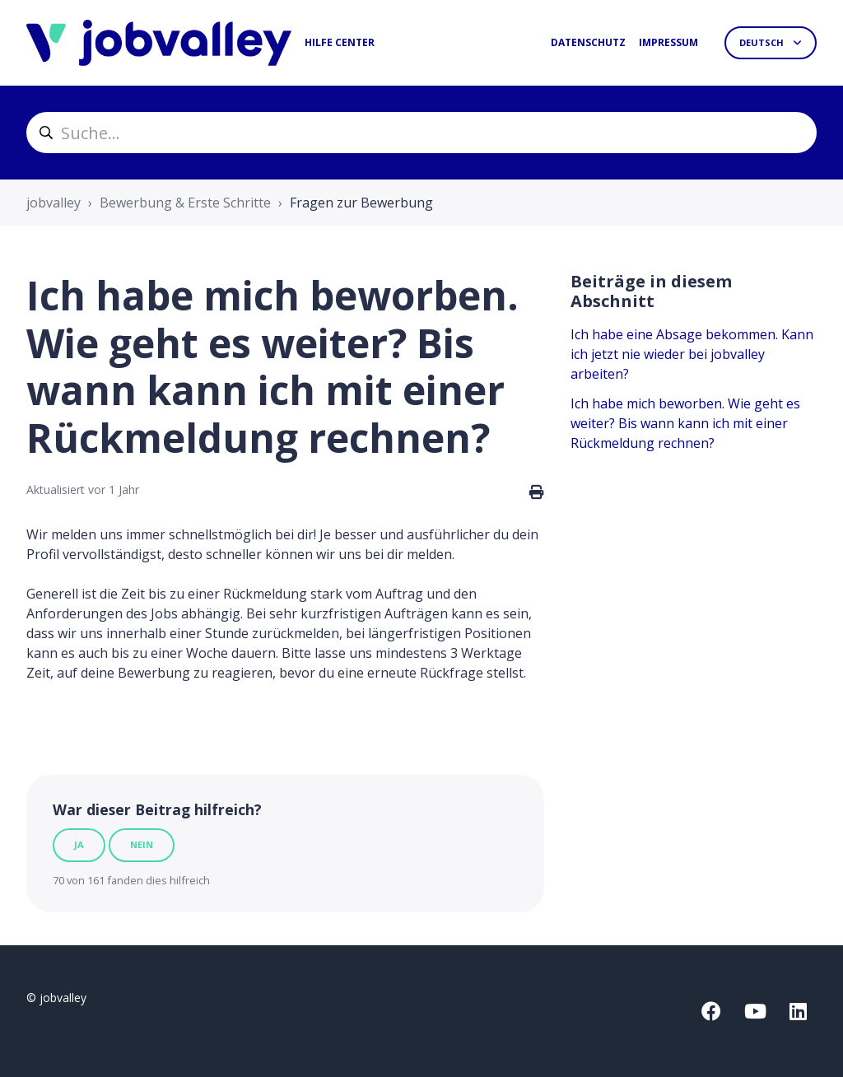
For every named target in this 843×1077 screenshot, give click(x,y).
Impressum (668, 42)
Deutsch (762, 42)
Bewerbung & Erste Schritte (185, 202)
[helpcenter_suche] (421, 132)
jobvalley (53, 202)
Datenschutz (588, 42)
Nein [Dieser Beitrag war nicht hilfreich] (141, 844)
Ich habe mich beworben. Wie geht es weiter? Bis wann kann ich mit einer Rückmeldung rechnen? (685, 423)
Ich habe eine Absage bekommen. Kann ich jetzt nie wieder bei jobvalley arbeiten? (692, 354)
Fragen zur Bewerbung (361, 202)
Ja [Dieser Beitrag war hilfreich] (79, 844)
